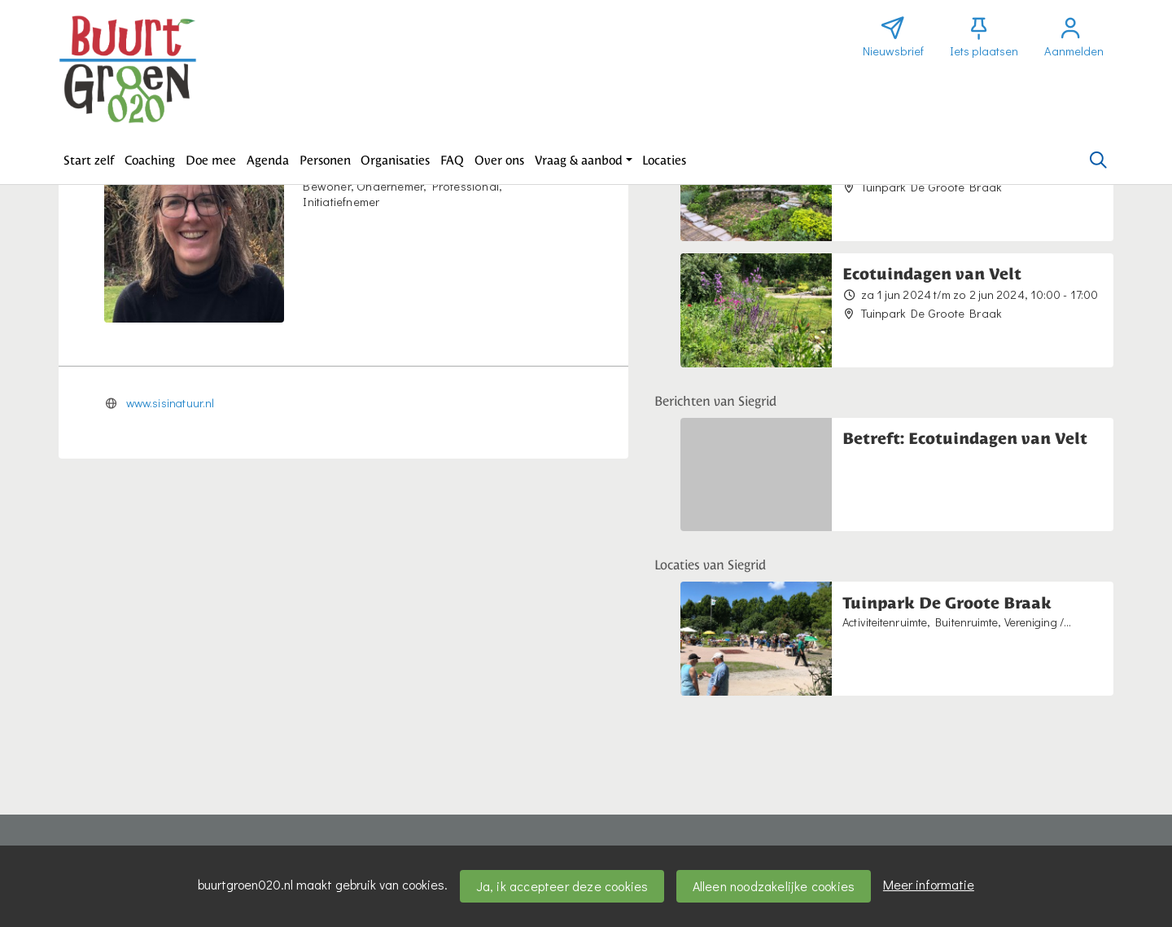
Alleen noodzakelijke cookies (774, 885)
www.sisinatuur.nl (170, 403)
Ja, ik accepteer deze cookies (562, 885)
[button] (89, 160)
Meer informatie (928, 884)
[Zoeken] (1097, 160)
